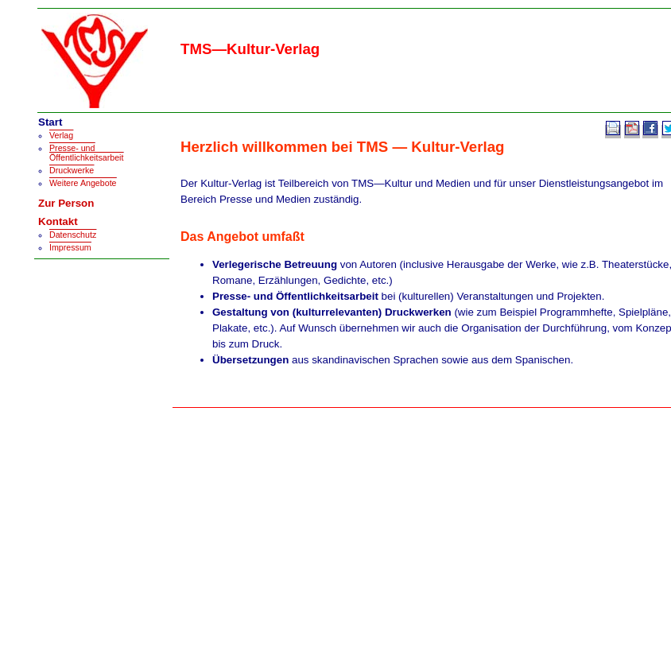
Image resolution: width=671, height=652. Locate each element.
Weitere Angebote (83, 183)
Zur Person (66, 203)
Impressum (70, 247)
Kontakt (58, 221)
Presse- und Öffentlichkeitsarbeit (86, 152)
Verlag (61, 135)
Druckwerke (71, 170)
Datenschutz (72, 234)
